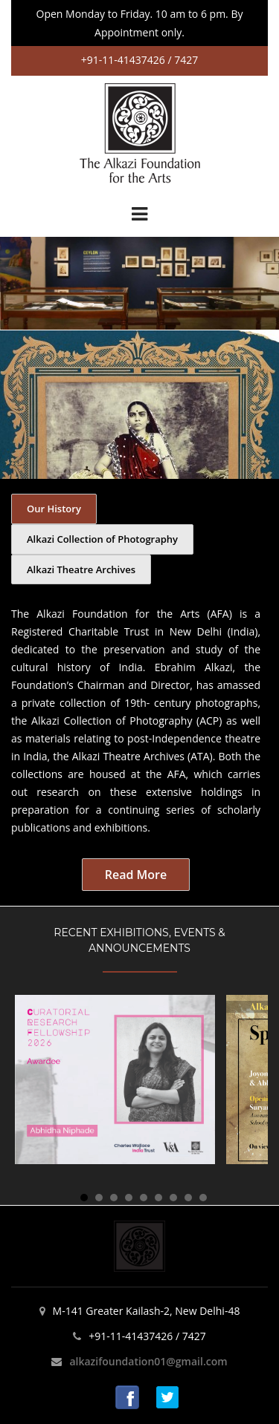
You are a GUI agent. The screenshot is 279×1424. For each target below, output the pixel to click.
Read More (136, 874)
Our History (54, 508)
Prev (18, 283)
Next (260, 283)
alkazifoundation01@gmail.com (148, 1361)
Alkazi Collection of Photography (102, 539)
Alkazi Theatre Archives (81, 569)
